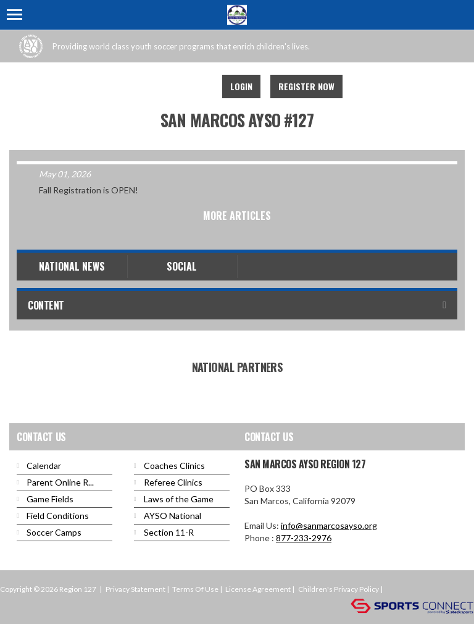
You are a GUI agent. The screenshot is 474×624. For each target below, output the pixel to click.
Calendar (44, 465)
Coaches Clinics (174, 465)
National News (72, 266)
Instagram (196, 86)
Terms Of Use (195, 589)
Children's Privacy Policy (338, 589)
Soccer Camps (54, 532)
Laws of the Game (179, 499)
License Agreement (258, 589)
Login (241, 86)
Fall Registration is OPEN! (88, 190)
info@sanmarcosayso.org (329, 525)
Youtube (169, 86)
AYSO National (172, 515)
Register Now (306, 86)
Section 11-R (169, 532)
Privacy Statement (135, 589)
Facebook (141, 86)
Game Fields (50, 499)
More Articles (237, 215)
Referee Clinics (173, 482)
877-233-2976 (303, 538)
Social (182, 266)
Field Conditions (58, 515)
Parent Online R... (60, 482)
